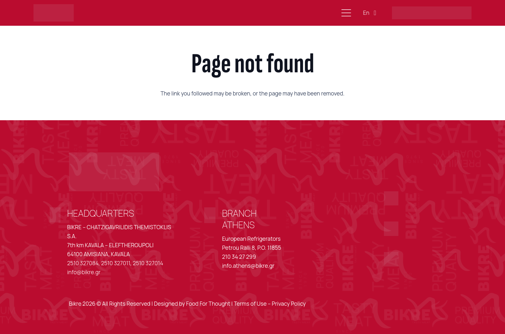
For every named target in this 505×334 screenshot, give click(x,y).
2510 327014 (148, 263)
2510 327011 (115, 263)
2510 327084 (82, 263)
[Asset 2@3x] (53, 13)
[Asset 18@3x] (391, 259)
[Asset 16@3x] (391, 198)
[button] (346, 13)
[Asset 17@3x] (391, 228)
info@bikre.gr (83, 272)
